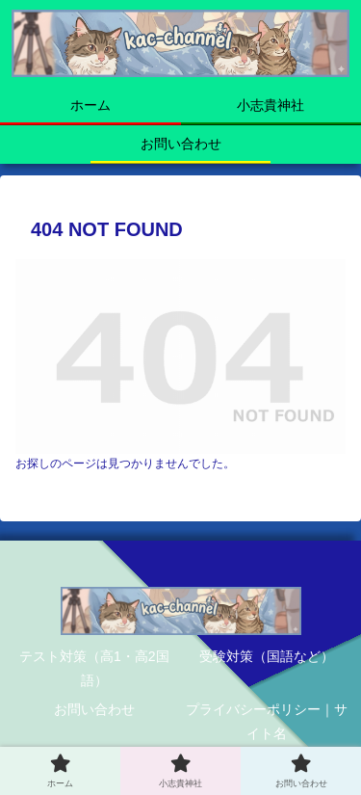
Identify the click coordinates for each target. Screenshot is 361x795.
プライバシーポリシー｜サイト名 (267, 721)
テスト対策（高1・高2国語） (94, 668)
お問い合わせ (94, 709)
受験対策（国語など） (266, 656)
